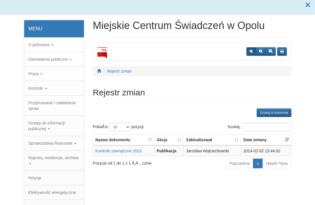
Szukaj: (259, 127)
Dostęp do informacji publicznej (46, 126)
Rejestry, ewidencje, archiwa (53, 159)
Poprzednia (239, 163)
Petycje (35, 178)
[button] (308, 5)
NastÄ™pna (276, 163)
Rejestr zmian (119, 71)
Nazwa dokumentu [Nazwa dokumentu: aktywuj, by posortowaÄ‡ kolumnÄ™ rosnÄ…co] (112, 140)
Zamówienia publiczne (50, 59)
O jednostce (41, 44)
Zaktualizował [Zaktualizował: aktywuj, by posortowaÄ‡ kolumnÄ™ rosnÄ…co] (199, 140)
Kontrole (37, 88)
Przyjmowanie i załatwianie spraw (52, 106)
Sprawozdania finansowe (52, 143)
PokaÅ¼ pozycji (118, 127)
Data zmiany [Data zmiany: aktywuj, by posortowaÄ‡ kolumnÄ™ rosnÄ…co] (255, 140)
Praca (35, 73)
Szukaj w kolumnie (274, 113)
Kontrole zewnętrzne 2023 (118, 151)
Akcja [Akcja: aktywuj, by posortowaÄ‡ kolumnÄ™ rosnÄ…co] (162, 140)
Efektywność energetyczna (52, 192)
